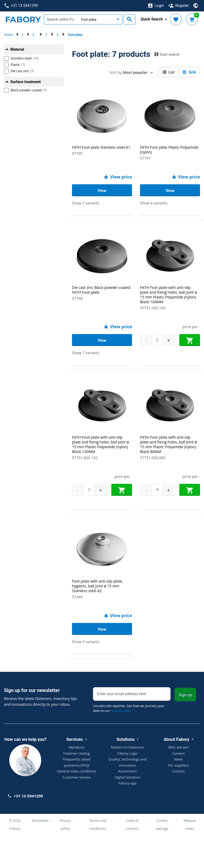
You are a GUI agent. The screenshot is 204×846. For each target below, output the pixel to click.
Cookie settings (162, 824)
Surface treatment (25, 82)
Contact (178, 771)
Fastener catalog (76, 753)
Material (17, 49)
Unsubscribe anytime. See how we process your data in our (128, 708)
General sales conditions (76, 771)
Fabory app (127, 783)
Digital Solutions (127, 777)
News (178, 759)
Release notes (190, 824)
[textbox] (60, 19)
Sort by (129, 72)
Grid (189, 72)
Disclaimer (40, 820)
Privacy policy (65, 824)
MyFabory (76, 747)
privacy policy (121, 710)
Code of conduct (132, 824)
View (102, 190)
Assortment (127, 771)
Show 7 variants (85, 203)
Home (8, 35)
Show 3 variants (85, 641)
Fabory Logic (127, 753)
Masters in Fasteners (127, 747)
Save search (167, 54)
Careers (178, 753)
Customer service (77, 777)
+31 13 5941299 (21, 5)
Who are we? (178, 747)
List (169, 72)
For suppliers (178, 765)
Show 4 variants (153, 203)
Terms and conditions (97, 824)
